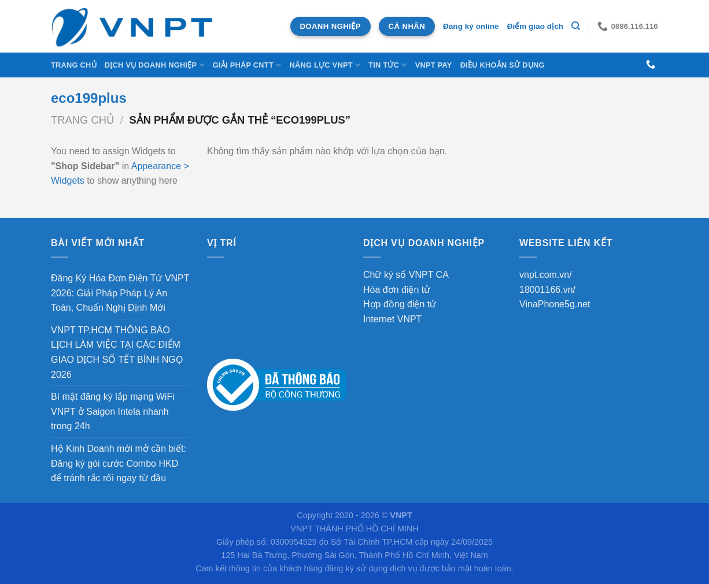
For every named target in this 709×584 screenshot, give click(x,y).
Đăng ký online (471, 26)
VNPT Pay (433, 65)
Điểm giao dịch (535, 26)
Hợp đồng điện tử (399, 304)
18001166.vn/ (547, 290)
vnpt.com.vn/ (545, 275)
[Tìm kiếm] (575, 26)
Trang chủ (74, 65)
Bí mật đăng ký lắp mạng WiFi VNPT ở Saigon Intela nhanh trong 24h (113, 411)
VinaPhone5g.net (554, 304)
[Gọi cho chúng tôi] (650, 64)
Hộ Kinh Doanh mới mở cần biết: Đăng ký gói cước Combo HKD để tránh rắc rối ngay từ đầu (118, 463)
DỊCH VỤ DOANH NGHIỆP (155, 64)
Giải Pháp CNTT (247, 64)
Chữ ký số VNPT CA (406, 275)
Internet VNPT (392, 319)
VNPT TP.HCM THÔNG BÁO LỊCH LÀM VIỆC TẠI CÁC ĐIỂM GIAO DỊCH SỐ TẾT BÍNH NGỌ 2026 (117, 352)
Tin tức (387, 64)
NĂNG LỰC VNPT (324, 64)
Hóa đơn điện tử (396, 290)
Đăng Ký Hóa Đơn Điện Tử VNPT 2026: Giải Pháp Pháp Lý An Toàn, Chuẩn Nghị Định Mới (120, 293)
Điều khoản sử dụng (502, 65)
